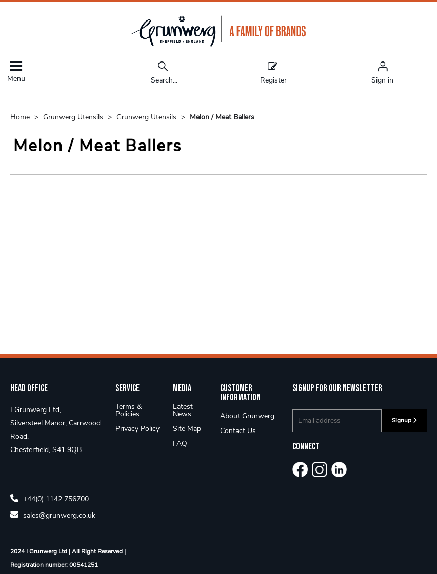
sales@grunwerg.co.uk (52, 514)
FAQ (180, 443)
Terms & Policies (128, 410)
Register (273, 72)
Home (21, 117)
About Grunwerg (247, 416)
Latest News (183, 410)
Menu (16, 71)
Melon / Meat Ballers (222, 117)
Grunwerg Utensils (74, 117)
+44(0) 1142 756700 (49, 498)
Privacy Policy (137, 429)
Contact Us (238, 431)
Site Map (187, 429)
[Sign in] (382, 72)
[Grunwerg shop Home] (218, 44)
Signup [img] (404, 420)
